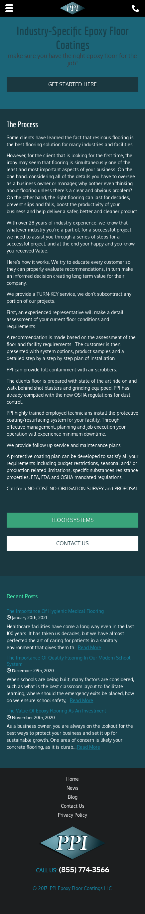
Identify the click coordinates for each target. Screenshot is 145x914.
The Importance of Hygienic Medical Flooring (55, 611)
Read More (89, 647)
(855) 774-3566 (84, 869)
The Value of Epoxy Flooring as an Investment (56, 710)
